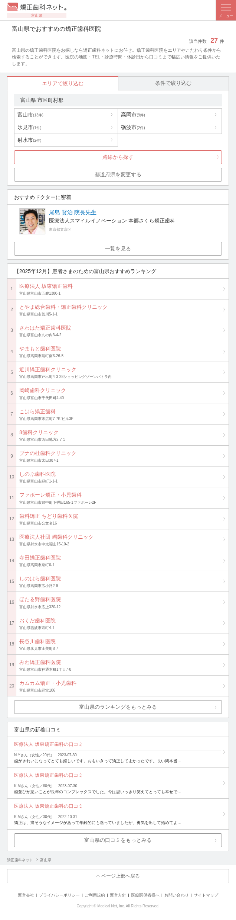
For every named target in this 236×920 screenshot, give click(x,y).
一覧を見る (118, 248)
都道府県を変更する (118, 174)
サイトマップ (206, 895)
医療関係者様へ (145, 895)
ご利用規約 (95, 895)
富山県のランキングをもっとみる (118, 707)
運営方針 (118, 895)
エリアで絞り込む (62, 83)
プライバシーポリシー (59, 895)
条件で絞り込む (173, 83)
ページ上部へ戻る (120, 876)
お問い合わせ (176, 895)
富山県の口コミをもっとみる (118, 840)
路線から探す (118, 157)
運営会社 (26, 895)
